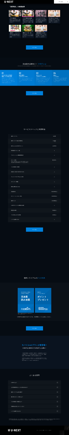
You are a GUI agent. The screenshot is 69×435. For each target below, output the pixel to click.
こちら (24, 162)
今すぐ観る (61, 1)
